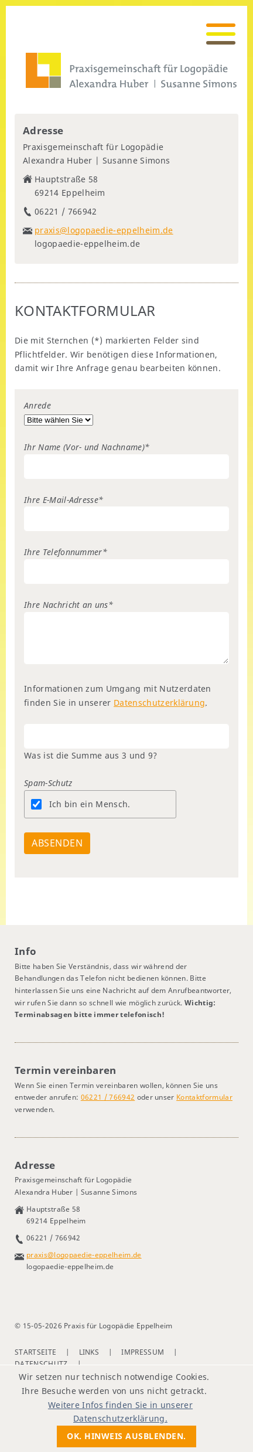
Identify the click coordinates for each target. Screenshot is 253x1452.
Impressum (142, 1352)
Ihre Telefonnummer (65, 551)
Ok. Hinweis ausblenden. (126, 1435)
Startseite (35, 1352)
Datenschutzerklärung (159, 702)
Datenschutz (41, 1364)
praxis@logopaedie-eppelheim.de (104, 230)
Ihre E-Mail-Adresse (63, 499)
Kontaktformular (204, 1097)
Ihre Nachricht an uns (68, 604)
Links (89, 1352)
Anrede (37, 405)
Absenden (57, 842)
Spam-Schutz (48, 782)
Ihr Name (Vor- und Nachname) (86, 447)
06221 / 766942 (108, 1097)
